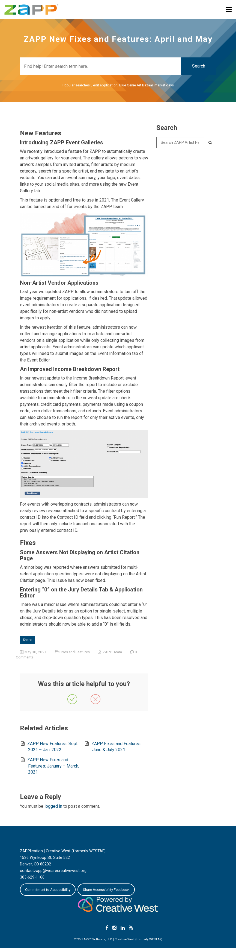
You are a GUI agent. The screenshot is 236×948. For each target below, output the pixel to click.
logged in (53, 806)
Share (27, 640)
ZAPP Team (112, 652)
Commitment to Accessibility (47, 890)
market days (164, 85)
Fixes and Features (74, 652)
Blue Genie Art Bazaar (136, 85)
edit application (105, 85)
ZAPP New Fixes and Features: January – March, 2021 (53, 766)
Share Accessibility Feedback (106, 890)
